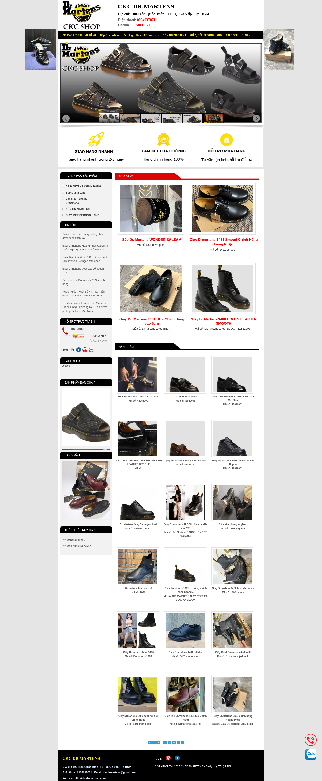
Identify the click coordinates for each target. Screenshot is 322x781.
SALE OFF (232, 35)
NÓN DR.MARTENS (174, 35)
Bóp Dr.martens (109, 35)
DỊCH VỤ (247, 35)
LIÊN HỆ (67, 43)
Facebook (65, 365)
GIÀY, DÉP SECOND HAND (206, 35)
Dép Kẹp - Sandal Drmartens (141, 35)
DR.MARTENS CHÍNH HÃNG (79, 35)
